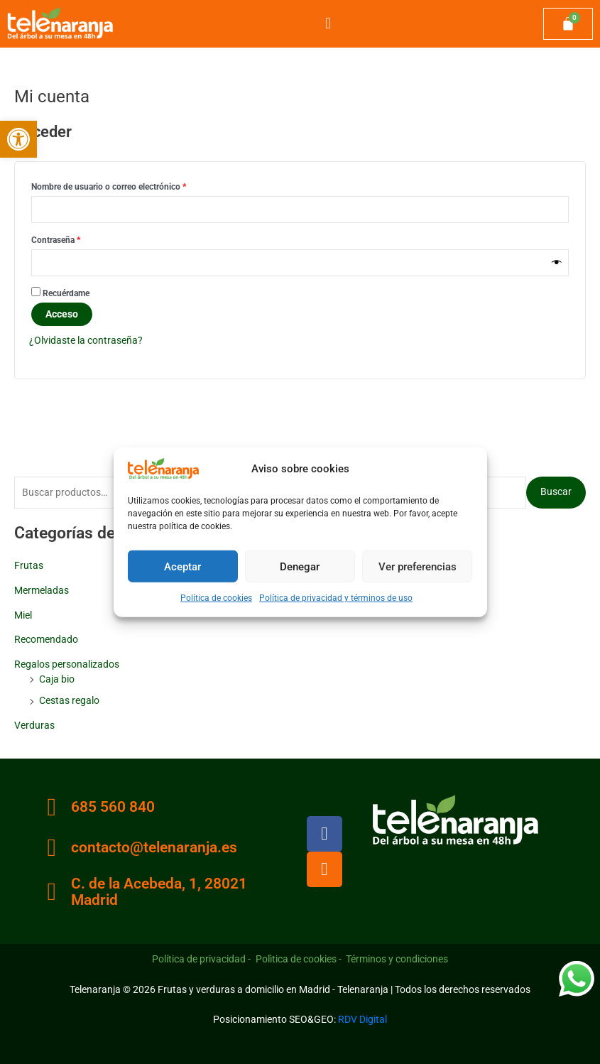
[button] (18, 139)
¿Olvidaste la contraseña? (86, 340)
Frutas (28, 565)
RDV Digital (362, 1019)
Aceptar (182, 566)
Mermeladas (41, 590)
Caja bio (57, 679)
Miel (23, 615)
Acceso (61, 314)
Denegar (300, 566)
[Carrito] (568, 24)
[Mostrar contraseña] (557, 263)
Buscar (556, 491)
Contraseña (76, 238)
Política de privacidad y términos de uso (336, 598)
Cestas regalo (69, 700)
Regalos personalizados (66, 664)
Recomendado (46, 639)
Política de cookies (216, 598)
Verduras (34, 725)
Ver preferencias (417, 566)
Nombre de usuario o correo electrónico (129, 185)
